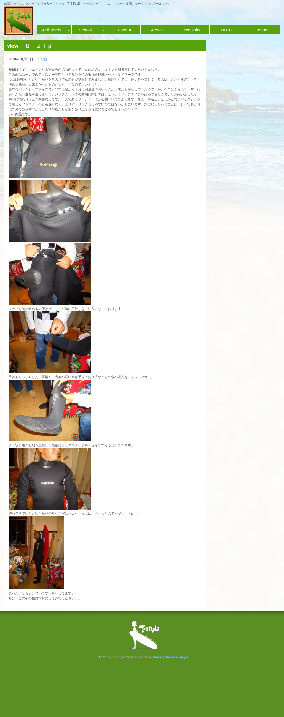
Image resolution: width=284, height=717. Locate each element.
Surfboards (51, 30)
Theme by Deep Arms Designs (170, 657)
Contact (261, 30)
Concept (123, 30)
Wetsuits (192, 30)
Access (157, 30)
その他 (42, 59)
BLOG (226, 30)
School (85, 30)
